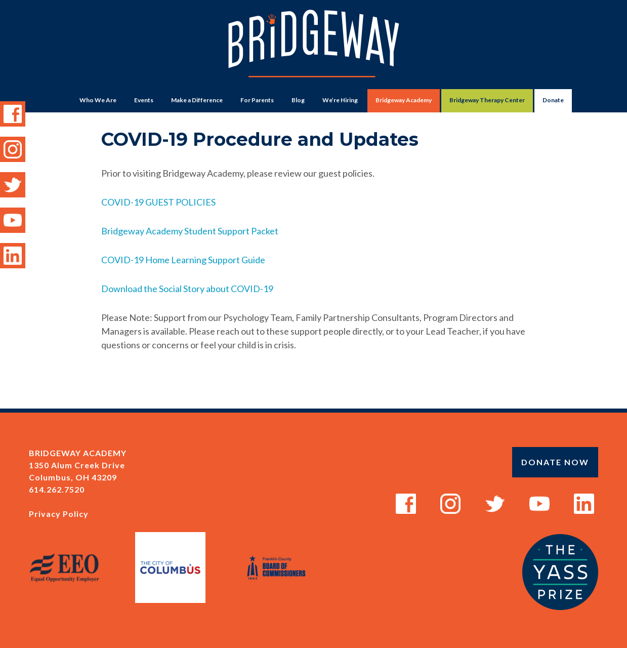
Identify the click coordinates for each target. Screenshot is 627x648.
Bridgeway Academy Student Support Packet (189, 230)
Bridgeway (314, 48)
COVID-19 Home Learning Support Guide (183, 259)
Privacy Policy (59, 513)
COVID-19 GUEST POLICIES (158, 202)
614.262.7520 (57, 489)
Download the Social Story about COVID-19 (187, 288)
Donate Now (555, 462)
